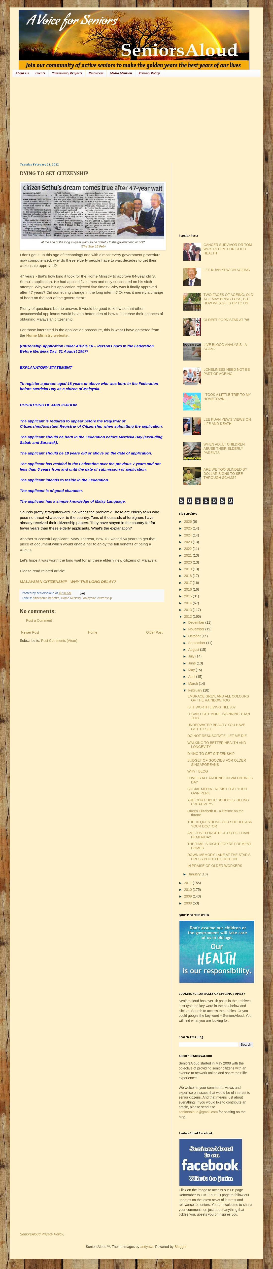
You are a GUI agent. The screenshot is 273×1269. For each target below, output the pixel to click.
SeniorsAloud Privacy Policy (41, 1234)
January (195, 874)
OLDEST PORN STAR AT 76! (226, 320)
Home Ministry (71, 598)
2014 (188, 603)
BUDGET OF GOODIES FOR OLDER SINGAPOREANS (216, 762)
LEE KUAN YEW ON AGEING (227, 270)
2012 (188, 616)
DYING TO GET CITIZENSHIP (211, 754)
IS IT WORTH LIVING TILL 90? (211, 707)
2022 (188, 549)
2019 (188, 569)
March (193, 684)
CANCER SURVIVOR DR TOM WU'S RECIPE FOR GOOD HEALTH (228, 249)
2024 (188, 535)
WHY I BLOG (197, 771)
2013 (188, 610)
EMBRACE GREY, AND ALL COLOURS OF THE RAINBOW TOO (218, 698)
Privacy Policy (149, 73)
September (197, 643)
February (195, 690)
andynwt (146, 1247)
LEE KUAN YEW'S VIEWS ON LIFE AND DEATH (227, 421)
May (192, 670)
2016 (188, 589)
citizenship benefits (46, 598)
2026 (188, 522)
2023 (188, 542)
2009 (188, 896)
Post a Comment (39, 620)
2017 (188, 583)
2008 (188, 903)
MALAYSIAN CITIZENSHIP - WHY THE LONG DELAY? (68, 581)
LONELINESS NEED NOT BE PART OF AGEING (227, 372)
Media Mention (121, 73)
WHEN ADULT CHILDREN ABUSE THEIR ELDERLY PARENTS (224, 448)
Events (40, 73)
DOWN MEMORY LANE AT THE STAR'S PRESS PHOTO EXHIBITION (219, 857)
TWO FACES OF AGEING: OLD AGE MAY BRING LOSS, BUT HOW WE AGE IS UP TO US (228, 299)
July (191, 656)
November (196, 629)
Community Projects (67, 73)
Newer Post (30, 632)
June (192, 663)
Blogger (180, 1247)
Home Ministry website (47, 335)
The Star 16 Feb (93, 246)
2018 (188, 576)
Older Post (154, 632)
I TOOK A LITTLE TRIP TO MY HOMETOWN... (227, 397)
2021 (188, 555)
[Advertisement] (102, 119)
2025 (188, 528)
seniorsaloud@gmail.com (198, 1112)
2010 (188, 890)
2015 (188, 596)
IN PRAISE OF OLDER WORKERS (214, 866)
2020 (188, 562)
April (192, 677)
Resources (96, 73)
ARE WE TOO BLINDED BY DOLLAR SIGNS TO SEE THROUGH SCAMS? (225, 473)
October (195, 636)
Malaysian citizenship (97, 598)
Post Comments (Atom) (59, 641)
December (196, 622)
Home (92, 632)
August (194, 650)
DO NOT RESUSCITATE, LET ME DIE (217, 736)
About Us (22, 73)
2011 (188, 883)
